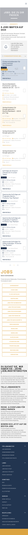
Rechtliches (14, 513)
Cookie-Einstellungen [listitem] (8, 524)
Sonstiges (14, 479)
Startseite (4, 24)
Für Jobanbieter (14, 446)
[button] (14, 56)
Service (14, 496)
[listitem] (14, 449)
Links (14, 463)
